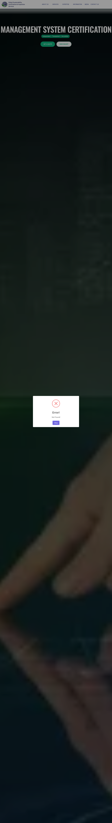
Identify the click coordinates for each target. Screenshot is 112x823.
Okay (56, 423)
